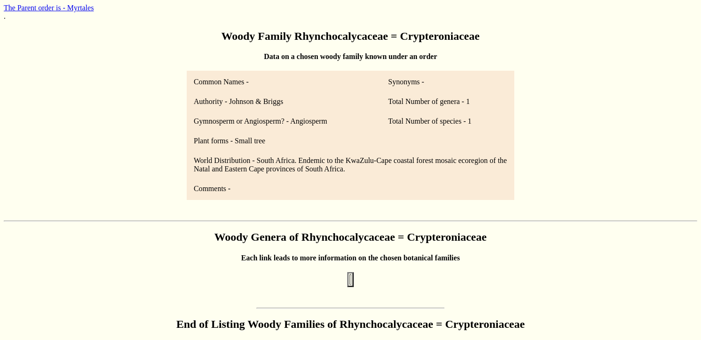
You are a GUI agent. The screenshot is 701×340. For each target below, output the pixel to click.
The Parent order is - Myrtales (49, 8)
